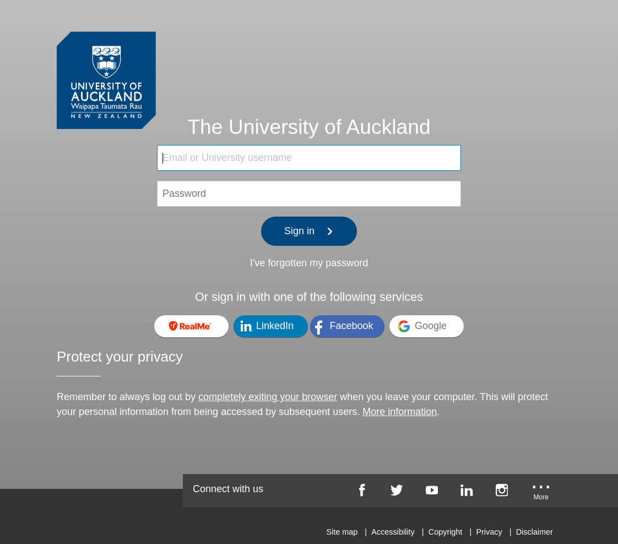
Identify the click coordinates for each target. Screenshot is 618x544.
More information (399, 411)
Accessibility (392, 531)
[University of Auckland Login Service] (106, 59)
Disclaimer (534, 531)
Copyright (446, 531)
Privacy (489, 531)
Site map (341, 531)
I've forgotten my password (309, 262)
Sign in (309, 230)
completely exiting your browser (267, 396)
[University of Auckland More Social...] (540, 494)
